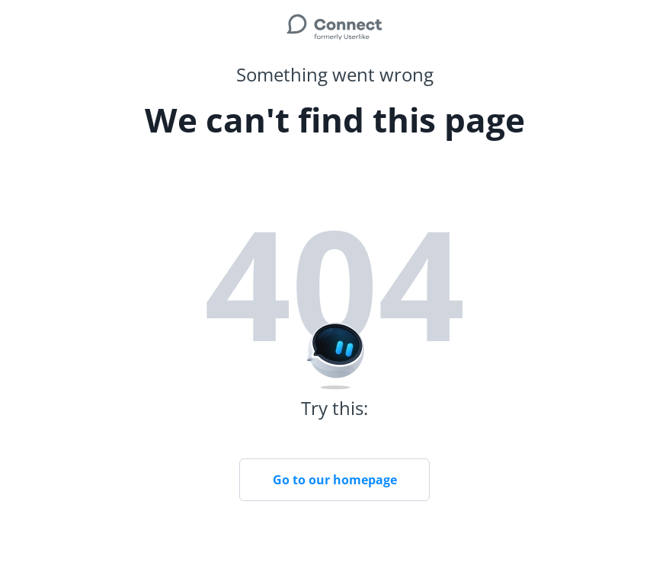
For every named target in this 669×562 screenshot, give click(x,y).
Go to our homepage (335, 479)
